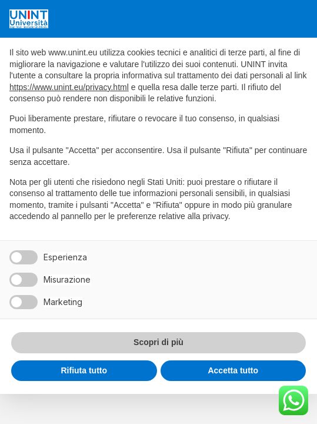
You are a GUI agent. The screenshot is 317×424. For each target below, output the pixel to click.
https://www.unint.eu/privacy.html (69, 87)
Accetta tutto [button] (233, 370)
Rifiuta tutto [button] (84, 370)
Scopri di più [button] (158, 342)
